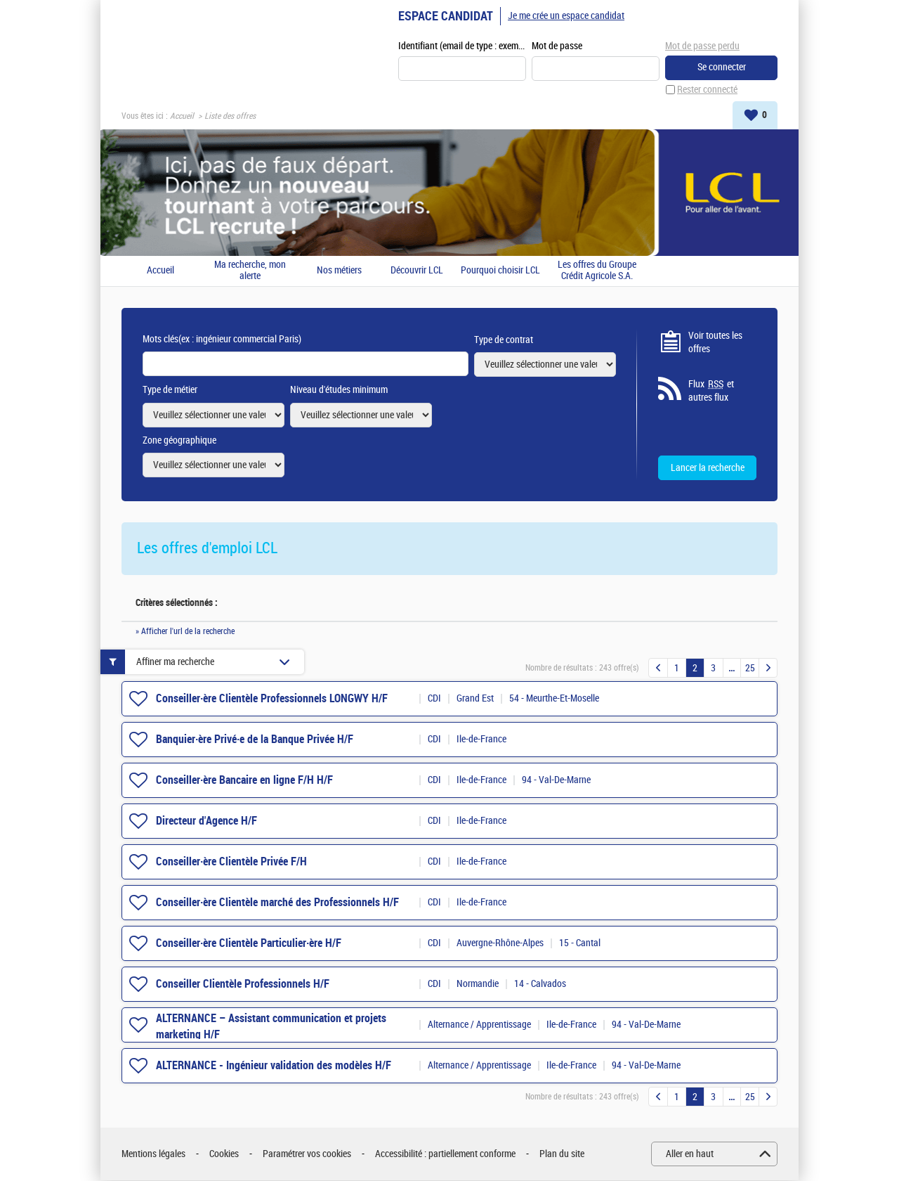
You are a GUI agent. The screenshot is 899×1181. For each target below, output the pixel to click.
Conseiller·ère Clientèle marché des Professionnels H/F (277, 903)
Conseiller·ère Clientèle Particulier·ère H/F (248, 943)
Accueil (182, 117)
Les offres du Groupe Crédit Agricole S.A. (597, 271)
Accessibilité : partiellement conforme (445, 1155)
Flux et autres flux (711, 391)
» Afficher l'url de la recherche (185, 632)
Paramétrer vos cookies (307, 1155)
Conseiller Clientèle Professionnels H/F (242, 984)
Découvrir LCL (417, 271)
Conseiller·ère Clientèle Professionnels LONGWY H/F (272, 699)
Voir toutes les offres (715, 343)
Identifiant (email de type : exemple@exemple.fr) (462, 47)
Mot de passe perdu (702, 46)
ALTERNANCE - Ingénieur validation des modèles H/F (273, 1066)
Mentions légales (153, 1155)
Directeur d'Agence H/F (206, 821)
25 (750, 669)
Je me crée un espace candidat (566, 16)
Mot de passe (557, 47)
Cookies (224, 1155)
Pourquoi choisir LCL (500, 271)
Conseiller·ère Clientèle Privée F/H (231, 862)
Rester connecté (707, 90)
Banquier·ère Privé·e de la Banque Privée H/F (254, 740)
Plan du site (561, 1155)
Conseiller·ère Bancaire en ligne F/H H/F (244, 780)
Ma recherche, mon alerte (250, 271)
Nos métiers (339, 271)
